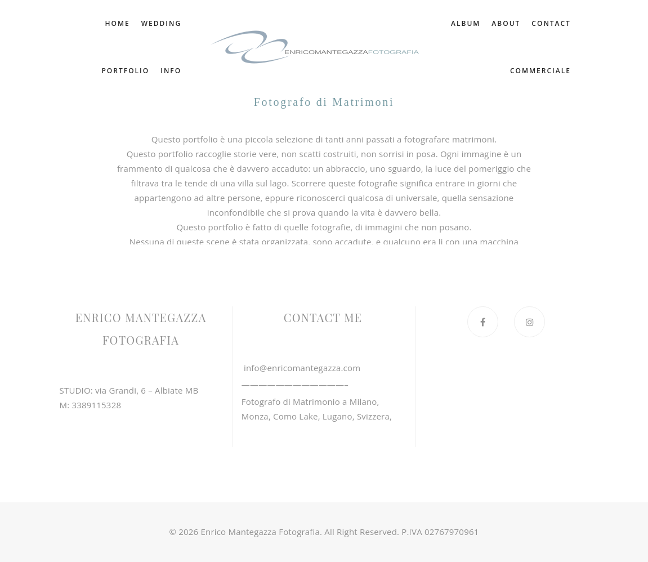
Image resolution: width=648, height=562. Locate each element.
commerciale (540, 70)
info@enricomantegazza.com (301, 367)
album (516, 23)
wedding (161, 23)
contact (479, 70)
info (170, 70)
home (117, 23)
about (556, 23)
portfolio (125, 70)
